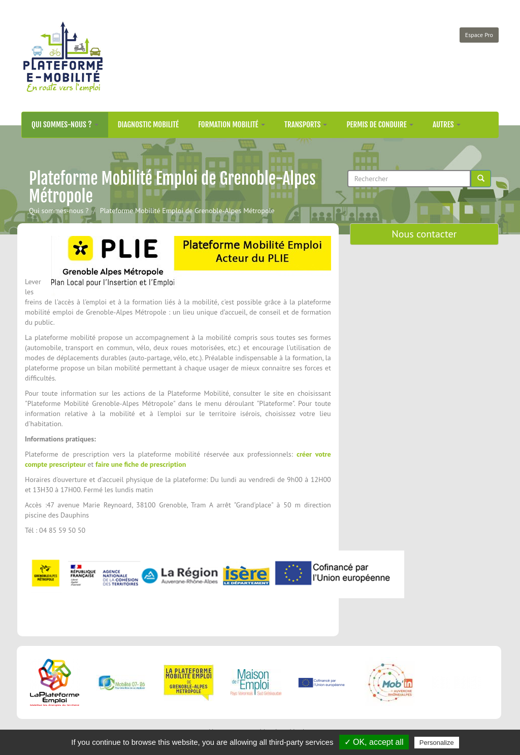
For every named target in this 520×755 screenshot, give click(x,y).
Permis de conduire (379, 124)
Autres (447, 124)
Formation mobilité (231, 124)
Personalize (436, 742)
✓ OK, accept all (374, 742)
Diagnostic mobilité (148, 124)
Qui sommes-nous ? (65, 124)
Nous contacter (424, 234)
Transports (306, 124)
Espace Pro (479, 35)
